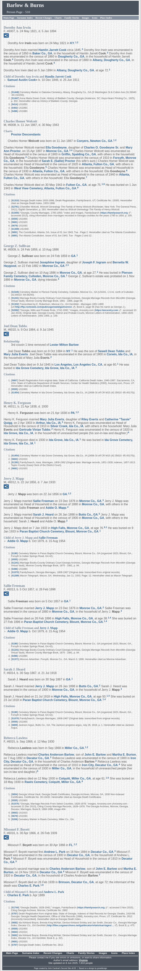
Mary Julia (16, 354)
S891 (14, 232)
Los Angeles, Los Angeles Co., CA (78, 364)
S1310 (15, 200)
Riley (89, 419)
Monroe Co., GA (57, 151)
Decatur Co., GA (38, 758)
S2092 (15, 310)
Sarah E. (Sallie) (58, 160)
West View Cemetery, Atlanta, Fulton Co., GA (45, 188)
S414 (14, 104)
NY (68, 351)
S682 (14, 922)
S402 (14, 107)
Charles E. (28, 885)
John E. (95, 754)
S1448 (15, 92)
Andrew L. (54, 851)
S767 (14, 913)
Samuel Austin (21, 79)
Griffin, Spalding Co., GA (79, 154)
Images (85, 17)
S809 (14, 725)
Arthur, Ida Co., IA (48, 422)
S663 (14, 459)
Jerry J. (44, 608)
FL (71, 845)
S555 (14, 218)
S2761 (15, 206)
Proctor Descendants (26, 134)
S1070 (15, 572)
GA (73, 255)
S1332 (15, 304)
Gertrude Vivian (34, 429)
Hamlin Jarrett (52, 49)
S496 (14, 111)
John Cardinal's (54, 968)
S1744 (15, 907)
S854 (14, 794)
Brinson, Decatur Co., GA (76, 882)
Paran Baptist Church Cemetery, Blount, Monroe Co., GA (59, 531)
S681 (14, 222)
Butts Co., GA (88, 514)
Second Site (66, 968)
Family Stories (71, 17)
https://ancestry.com (106, 310)
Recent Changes (43, 17)
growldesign (102, 968)
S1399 (15, 229)
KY (72, 43)
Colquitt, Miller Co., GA (75, 778)
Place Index (106, 17)
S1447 (15, 98)
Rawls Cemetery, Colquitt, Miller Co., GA (53, 782)
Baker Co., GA (42, 53)
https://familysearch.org (114, 212)
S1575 (15, 803)
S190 (14, 553)
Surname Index (25, 17)
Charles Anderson (56, 754)
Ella (56, 147)
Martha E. (124, 754)
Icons (94, 17)
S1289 (15, 575)
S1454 (15, 392)
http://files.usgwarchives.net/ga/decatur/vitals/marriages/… (80, 925)
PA (73, 412)
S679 (14, 225)
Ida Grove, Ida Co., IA (18, 433)
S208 (14, 819)
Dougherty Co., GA (71, 56)
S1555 (15, 212)
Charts (58, 17)
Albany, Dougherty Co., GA (111, 60)
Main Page (8, 17)
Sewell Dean (111, 351)
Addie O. (56, 507)
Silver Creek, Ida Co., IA (66, 426)
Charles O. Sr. (101, 147)
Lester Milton (64, 344)
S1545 (15, 292)
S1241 (15, 298)
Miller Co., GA (74, 748)
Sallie (43, 501)
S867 (14, 380)
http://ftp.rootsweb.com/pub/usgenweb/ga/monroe (43, 306)
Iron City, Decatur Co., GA (100, 765)
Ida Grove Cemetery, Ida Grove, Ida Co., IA (45, 368)
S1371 (15, 659)
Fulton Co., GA (76, 184)
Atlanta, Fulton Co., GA (98, 164)
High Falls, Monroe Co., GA (70, 528)
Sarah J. (43, 514)
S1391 (15, 462)
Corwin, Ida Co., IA (120, 354)
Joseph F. (94, 262)
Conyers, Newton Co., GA (94, 140)
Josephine (52, 262)
